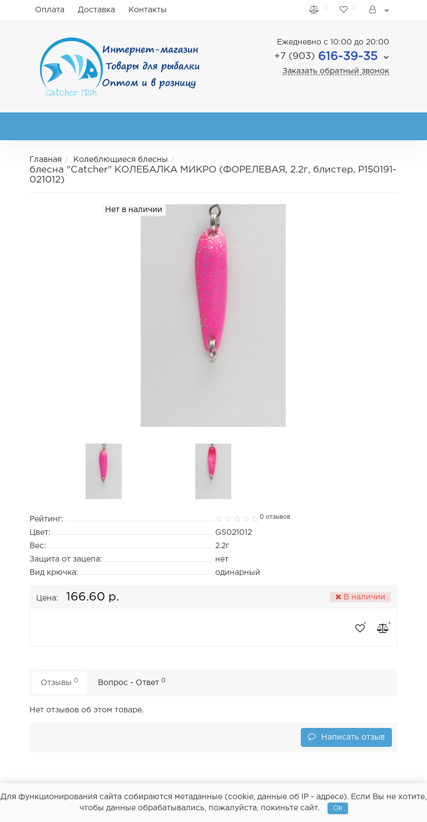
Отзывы (59, 682)
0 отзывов (275, 517)
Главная (45, 159)
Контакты (147, 10)
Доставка (96, 10)
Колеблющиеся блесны (120, 159)
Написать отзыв (346, 736)
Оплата (49, 10)
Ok (337, 808)
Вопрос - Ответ (132, 682)
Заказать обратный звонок (335, 71)
